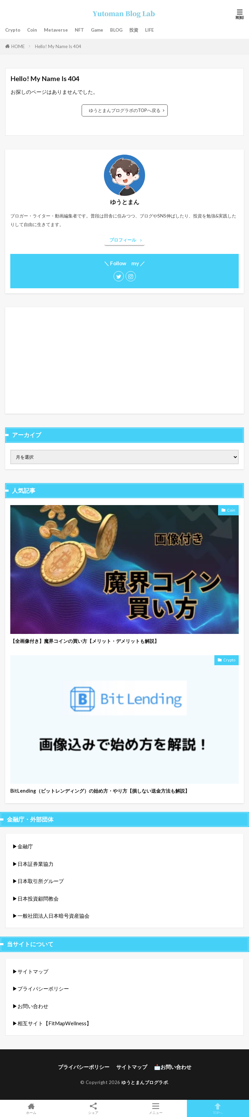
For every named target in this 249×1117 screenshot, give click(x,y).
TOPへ (218, 1108)
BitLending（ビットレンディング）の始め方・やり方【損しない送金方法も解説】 (100, 791)
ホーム (31, 1108)
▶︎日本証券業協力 (33, 864)
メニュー (156, 1108)
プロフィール (122, 240)
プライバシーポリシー (83, 1067)
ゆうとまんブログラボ (144, 1082)
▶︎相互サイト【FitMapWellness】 (52, 1023)
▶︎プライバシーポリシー (40, 988)
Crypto (12, 30)
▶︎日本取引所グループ (38, 881)
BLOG (116, 30)
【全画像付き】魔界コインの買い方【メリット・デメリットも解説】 (84, 641)
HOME (18, 46)
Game (97, 30)
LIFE (149, 30)
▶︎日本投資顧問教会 (35, 898)
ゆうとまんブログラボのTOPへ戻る (125, 110)
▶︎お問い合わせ (30, 1006)
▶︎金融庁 (22, 846)
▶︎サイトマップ (30, 971)
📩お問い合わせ (172, 1067)
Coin (32, 30)
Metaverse (56, 30)
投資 (133, 30)
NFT (79, 30)
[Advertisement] (124, 360)
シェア (93, 1109)
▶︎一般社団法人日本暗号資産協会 (51, 916)
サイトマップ (131, 1067)
